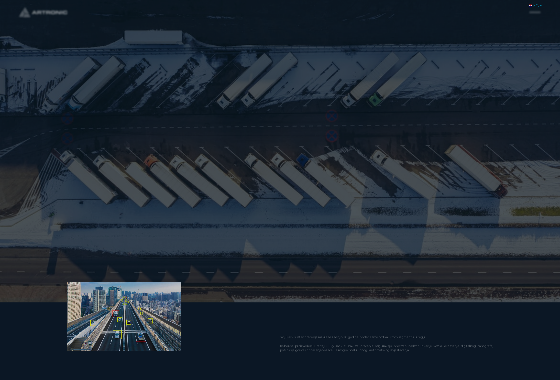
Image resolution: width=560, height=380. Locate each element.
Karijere (498, 10)
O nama (428, 10)
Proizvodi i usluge (454, 10)
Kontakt (516, 10)
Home (411, 10)
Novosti (480, 10)
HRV (534, 4)
